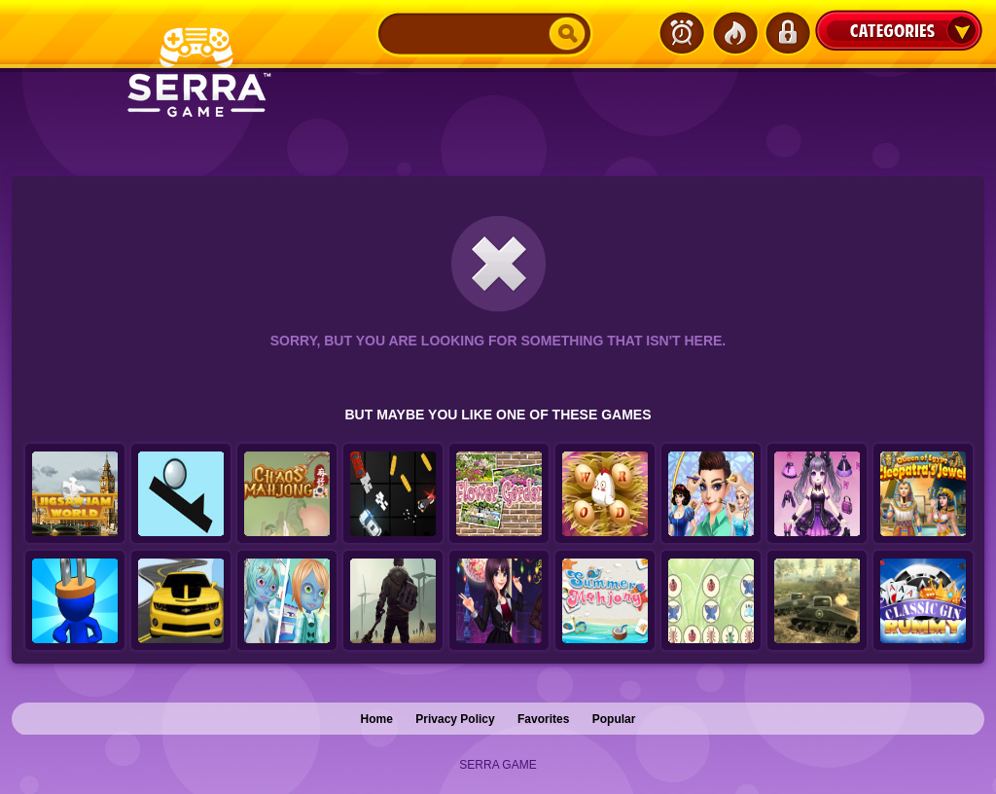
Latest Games (682, 33)
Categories (898, 30)
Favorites (543, 719)
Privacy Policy (454, 719)
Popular (614, 719)
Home (377, 719)
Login (787, 33)
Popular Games (734, 33)
